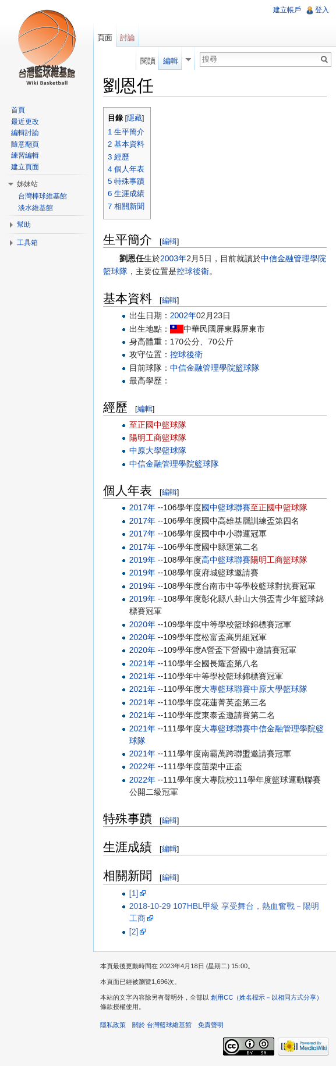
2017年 (142, 507)
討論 (127, 37)
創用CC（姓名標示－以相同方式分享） (267, 997)
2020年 (142, 624)
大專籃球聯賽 (225, 689)
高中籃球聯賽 (225, 559)
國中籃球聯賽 (225, 507)
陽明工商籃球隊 (157, 437)
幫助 (24, 225)
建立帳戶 (287, 10)
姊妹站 (27, 184)
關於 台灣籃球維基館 (162, 1024)
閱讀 (147, 60)
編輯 (169, 241)
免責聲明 (211, 1024)
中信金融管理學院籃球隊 (215, 367)
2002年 (183, 315)
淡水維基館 (35, 208)
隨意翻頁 (25, 144)
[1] (134, 893)
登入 (322, 10)
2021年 (142, 663)
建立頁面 (25, 167)
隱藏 (134, 118)
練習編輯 (25, 155)
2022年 (142, 766)
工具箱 (27, 243)
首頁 (18, 110)
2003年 (173, 258)
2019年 (142, 559)
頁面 (104, 37)
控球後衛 (192, 271)
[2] (134, 931)
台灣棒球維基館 (42, 196)
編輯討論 (25, 133)
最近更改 (25, 122)
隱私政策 (113, 1024)
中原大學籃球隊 (157, 450)
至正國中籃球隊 (157, 424)
